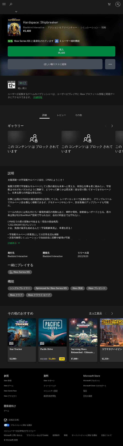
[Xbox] (8, 11)
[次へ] (112, 126)
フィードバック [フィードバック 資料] (50, 386)
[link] (22, 340)
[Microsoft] (61, 2)
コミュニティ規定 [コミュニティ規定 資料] (51, 391)
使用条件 (56, 435)
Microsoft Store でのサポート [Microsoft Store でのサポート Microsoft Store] (94, 386)
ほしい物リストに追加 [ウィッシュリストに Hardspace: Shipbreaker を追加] (55, 64)
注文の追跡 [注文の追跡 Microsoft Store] (87, 396)
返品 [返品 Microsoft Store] (85, 391)
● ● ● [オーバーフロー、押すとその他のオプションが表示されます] (110, 64)
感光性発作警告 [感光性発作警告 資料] (50, 396)
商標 (65, 435)
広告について (106, 435)
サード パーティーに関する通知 (84, 435)
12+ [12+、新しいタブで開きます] (23, 83)
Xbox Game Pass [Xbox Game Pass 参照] (10, 391)
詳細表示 (14, 242)
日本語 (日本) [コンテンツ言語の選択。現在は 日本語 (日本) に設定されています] (14, 420)
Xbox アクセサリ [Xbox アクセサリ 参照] (10, 396)
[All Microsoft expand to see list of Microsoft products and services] (4, 4)
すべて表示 (95, 313)
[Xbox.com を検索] (11, 4)
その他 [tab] (78, 114)
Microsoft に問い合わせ (13, 435)
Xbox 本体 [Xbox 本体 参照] (8, 380)
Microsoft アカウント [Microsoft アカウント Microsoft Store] (91, 380)
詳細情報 (37, 97)
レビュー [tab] (61, 114)
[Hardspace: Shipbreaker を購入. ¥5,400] (61, 51)
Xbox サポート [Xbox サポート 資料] (49, 380)
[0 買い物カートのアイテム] (110, 4)
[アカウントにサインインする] (118, 4)
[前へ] (105, 126)
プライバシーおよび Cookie (37, 435)
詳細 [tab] (44, 114)
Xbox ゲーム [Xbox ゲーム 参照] (8, 386)
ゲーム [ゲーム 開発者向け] (6, 411)
